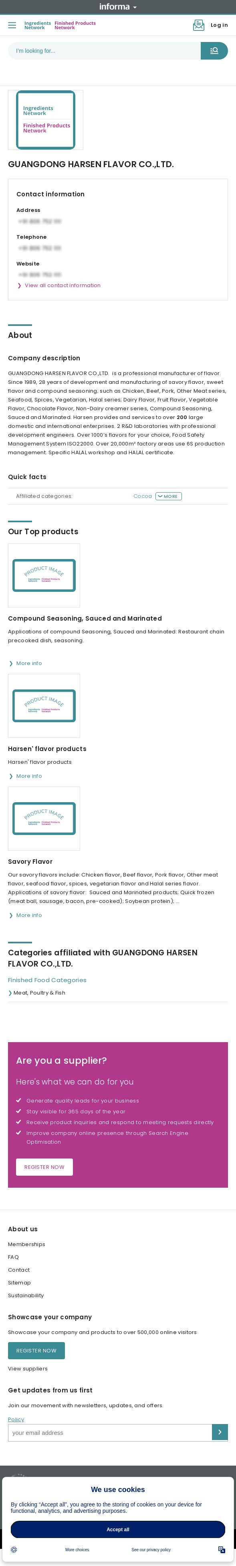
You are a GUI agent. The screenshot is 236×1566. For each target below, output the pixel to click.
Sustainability (26, 1295)
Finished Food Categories (47, 980)
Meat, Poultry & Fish (39, 993)
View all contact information (63, 285)
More (171, 496)
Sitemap (19, 1282)
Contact (19, 1270)
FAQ (13, 1257)
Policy (16, 1419)
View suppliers (28, 1368)
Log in (219, 25)
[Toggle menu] (12, 25)
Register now (44, 1167)
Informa (118, 6)
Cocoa (142, 496)
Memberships (26, 1244)
